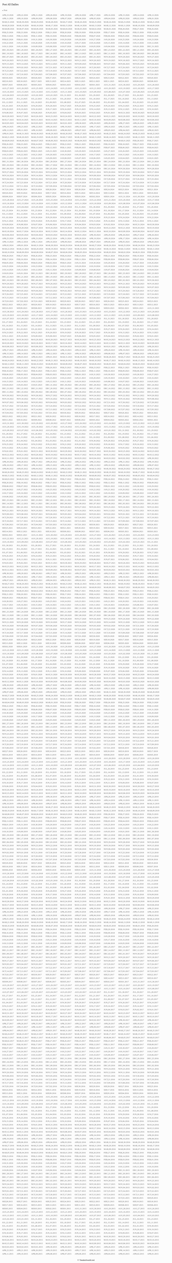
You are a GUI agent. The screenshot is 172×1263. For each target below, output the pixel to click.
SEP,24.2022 (152, 413)
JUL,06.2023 (138, 326)
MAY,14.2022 (124, 455)
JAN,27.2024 (138, 263)
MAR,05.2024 (81, 252)
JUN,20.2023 (51, 332)
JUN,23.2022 (36, 444)
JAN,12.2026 (152, 43)
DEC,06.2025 (22, 57)
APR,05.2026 (94, 18)
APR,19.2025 (66, 127)
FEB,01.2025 (36, 151)
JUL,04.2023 (7, 329)
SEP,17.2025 (36, 81)
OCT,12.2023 (51, 298)
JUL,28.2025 (109, 95)
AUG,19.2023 (8, 315)
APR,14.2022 (66, 465)
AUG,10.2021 (8, 542)
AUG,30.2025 (124, 85)
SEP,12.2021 (22, 531)
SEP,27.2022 (109, 413)
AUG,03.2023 (66, 318)
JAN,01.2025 (152, 158)
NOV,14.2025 (22, 64)
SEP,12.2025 (94, 81)
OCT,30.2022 (123, 402)
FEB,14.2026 (152, 32)
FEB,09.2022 (152, 483)
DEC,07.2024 (22, 168)
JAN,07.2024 (109, 270)
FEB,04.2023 (36, 374)
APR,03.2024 (152, 242)
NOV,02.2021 (109, 514)
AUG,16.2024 (8, 203)
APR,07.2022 (152, 465)
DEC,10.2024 (152, 165)
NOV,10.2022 (124, 399)
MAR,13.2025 (124, 137)
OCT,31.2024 (65, 179)
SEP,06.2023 (65, 308)
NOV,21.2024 (95, 172)
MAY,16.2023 (66, 343)
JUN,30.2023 (65, 329)
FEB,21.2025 (80, 144)
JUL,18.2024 (109, 210)
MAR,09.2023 (52, 364)
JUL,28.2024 (123, 207)
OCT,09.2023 (80, 298)
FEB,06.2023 (7, 374)
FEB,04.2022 (65, 486)
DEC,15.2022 (123, 388)
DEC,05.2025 (36, 57)
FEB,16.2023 (36, 371)
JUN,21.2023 (36, 332)
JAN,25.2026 (123, 39)
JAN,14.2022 (51, 493)
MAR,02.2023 (153, 364)
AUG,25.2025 (37, 88)
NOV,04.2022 (51, 402)
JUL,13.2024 (7, 214)
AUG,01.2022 (109, 430)
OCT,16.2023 (152, 294)
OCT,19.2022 (123, 406)
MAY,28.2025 (8, 116)
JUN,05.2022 (123, 448)
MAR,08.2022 (95, 475)
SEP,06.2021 (109, 531)
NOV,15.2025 (8, 64)
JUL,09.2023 (94, 326)
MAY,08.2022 (37, 458)
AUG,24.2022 (109, 423)
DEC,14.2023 (123, 277)
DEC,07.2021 (94, 503)
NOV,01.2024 (51, 179)
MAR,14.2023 (153, 360)
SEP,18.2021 (109, 528)
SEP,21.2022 (36, 416)
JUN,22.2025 (138, 106)
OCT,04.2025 (109, 74)
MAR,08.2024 (37, 252)
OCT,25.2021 (65, 517)
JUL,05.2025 (109, 102)
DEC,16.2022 (109, 388)
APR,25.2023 (36, 350)
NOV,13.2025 (37, 64)
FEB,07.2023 (152, 371)
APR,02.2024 (7, 245)
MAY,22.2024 (109, 228)
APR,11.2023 (65, 353)
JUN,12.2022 (22, 448)
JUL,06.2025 (94, 102)
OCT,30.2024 (80, 179)
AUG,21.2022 (153, 423)
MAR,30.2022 (110, 469)
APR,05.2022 (22, 469)
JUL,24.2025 (7, 99)
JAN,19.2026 (51, 43)
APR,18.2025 (80, 127)
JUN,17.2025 (51, 109)
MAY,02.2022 (124, 458)
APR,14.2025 (138, 127)
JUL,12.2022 (65, 437)
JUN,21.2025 (152, 106)
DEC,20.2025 (152, 50)
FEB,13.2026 (7, 36)
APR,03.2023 (22, 357)
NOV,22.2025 (66, 60)
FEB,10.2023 (109, 371)
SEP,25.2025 (80, 78)
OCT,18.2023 (123, 294)
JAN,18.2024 (109, 266)
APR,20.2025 (51, 127)
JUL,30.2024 (94, 207)
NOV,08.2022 (153, 399)
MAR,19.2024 (52, 249)
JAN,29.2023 (123, 374)
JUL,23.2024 (36, 210)
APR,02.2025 (152, 130)
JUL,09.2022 (109, 437)
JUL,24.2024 (22, 210)
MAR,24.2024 (139, 245)
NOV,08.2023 (138, 287)
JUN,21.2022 (65, 444)
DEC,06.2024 (36, 168)
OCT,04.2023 (152, 298)
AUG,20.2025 (109, 88)
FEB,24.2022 (109, 479)
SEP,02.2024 (94, 196)
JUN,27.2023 (109, 329)
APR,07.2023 (123, 353)
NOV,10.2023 (109, 287)
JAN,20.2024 (80, 266)
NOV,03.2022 (66, 402)
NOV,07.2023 (153, 287)
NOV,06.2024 (138, 175)
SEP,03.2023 (109, 308)
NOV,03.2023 (51, 291)
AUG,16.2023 (51, 315)
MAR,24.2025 (124, 133)
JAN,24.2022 (65, 489)
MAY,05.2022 (80, 458)
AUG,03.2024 (37, 207)
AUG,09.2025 (95, 92)
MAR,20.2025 (23, 137)
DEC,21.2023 (22, 277)
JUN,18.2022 (109, 444)
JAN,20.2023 (94, 378)
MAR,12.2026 (110, 25)
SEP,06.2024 (36, 196)
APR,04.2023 (7, 357)
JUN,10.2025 (152, 109)
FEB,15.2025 (7, 147)
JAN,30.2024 (94, 263)
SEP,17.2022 (94, 416)
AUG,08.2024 (124, 203)
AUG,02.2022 (95, 430)
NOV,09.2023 (124, 287)
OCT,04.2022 (7, 413)
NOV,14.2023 (66, 287)
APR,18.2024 (109, 238)
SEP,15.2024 (80, 193)
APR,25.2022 (66, 462)
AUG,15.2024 (22, 203)
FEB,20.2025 (94, 144)
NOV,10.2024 (80, 175)
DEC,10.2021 (51, 503)
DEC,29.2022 (80, 385)
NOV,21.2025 (80, 60)
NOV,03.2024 (22, 179)
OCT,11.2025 (7, 74)
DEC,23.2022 (7, 388)
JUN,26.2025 (80, 106)
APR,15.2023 (7, 353)
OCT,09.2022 (94, 409)
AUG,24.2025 (51, 88)
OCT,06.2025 (80, 74)
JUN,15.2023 (123, 332)
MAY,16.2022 (95, 455)
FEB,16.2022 (65, 483)
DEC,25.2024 (94, 161)
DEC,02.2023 (123, 280)
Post (5, 10)
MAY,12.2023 (109, 343)
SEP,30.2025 (7, 78)
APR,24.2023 (51, 350)
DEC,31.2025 (152, 46)
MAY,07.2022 (51, 458)
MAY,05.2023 (51, 346)
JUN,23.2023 (7, 332)
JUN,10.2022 (51, 448)
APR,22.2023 (80, 350)
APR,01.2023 (51, 357)
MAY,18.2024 (8, 231)
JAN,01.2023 (36, 385)
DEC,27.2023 (94, 273)
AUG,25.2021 (124, 535)
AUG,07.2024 (138, 203)
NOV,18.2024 (138, 172)
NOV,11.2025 (66, 64)
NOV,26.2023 (51, 284)
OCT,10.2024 (36, 186)
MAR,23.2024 (153, 245)
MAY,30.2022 (51, 451)
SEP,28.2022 (94, 413)
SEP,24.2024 (109, 189)
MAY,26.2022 (109, 451)
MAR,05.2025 (66, 141)
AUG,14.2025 (37, 92)
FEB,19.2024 (138, 256)
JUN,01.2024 (123, 224)
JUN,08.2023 (51, 336)
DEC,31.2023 (36, 273)
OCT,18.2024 (94, 182)
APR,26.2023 (22, 350)
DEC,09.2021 (66, 503)
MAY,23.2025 (80, 116)
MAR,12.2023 (8, 364)
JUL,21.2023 (94, 322)
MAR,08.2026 (8, 29)
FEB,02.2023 (65, 374)
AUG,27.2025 (8, 88)
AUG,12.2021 (138, 538)
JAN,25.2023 (22, 378)
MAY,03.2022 (109, 458)
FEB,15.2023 (51, 371)
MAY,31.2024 (138, 224)
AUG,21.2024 (109, 200)
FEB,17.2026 (109, 32)
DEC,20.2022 (51, 388)
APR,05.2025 (109, 130)
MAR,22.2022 (66, 472)
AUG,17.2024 (153, 200)
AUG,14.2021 (109, 538)
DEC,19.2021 (94, 500)
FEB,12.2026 (22, 36)
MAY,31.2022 (37, 451)
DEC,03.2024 (80, 168)
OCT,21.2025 (36, 71)
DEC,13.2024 (109, 165)
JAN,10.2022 (109, 493)
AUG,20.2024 (124, 200)
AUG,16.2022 (66, 427)
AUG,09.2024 (109, 203)
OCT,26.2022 (22, 406)
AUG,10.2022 (153, 427)
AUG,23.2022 (124, 423)
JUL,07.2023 (123, 326)
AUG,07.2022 (22, 430)
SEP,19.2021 (94, 528)
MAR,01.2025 (124, 141)
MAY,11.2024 (95, 231)
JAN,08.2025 (65, 158)
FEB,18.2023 (7, 371)
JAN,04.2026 (109, 46)
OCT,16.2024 (123, 182)
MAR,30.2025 (37, 133)
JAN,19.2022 (138, 489)
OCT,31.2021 (138, 514)
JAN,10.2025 (36, 158)
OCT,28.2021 (22, 517)
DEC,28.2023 (80, 273)
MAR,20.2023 (66, 360)
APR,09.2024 (66, 242)
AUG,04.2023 (51, 318)
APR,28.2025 (109, 123)
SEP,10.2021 (51, 531)
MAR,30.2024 (52, 245)
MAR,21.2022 (81, 472)
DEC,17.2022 (94, 388)
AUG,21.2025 (95, 88)
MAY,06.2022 (66, 458)
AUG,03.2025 (22, 95)
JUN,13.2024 (123, 221)
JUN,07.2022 (94, 448)
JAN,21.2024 (65, 266)
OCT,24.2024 (7, 182)
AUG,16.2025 (8, 92)
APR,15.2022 (51, 465)
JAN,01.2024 (22, 273)
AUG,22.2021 (8, 538)
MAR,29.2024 (66, 245)
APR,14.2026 (138, 15)
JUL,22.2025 (36, 99)
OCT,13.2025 (138, 71)
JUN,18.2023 (80, 332)
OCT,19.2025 (51, 71)
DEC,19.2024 (22, 165)
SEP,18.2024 (36, 193)
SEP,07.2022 (65, 420)
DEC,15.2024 (80, 165)
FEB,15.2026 (138, 32)
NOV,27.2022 (51, 395)
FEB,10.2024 (94, 259)
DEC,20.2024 (7, 165)
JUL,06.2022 (152, 437)
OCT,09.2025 (36, 74)
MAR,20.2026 (8, 25)
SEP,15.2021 (152, 528)
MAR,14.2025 (110, 137)
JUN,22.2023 (22, 332)
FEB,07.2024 (138, 259)
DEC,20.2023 (36, 277)
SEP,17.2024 (51, 193)
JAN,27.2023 (152, 374)
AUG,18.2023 (22, 315)
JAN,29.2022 (152, 486)
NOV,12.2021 (124, 510)
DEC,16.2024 (66, 165)
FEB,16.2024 (22, 259)
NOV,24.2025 (37, 60)
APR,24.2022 (80, 462)
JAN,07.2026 (65, 46)
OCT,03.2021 (51, 524)
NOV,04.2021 (80, 514)
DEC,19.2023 (51, 277)
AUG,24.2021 (138, 535)
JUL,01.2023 (51, 329)
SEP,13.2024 (109, 193)
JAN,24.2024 (22, 266)
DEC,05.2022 (94, 392)
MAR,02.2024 (124, 252)
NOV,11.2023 (94, 287)
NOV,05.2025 (138, 64)
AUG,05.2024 (8, 207)
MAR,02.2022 (23, 479)
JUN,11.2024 (152, 221)
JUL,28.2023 (152, 318)
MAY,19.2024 (153, 228)
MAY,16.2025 (22, 120)
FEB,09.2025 (80, 147)
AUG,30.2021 (51, 535)
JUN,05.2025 (51, 113)
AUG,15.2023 (66, 315)
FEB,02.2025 (22, 151)
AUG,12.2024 (66, 203)
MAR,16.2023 (124, 360)
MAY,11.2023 (124, 343)
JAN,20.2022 (123, 489)
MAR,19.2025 (37, 137)
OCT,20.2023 (94, 294)
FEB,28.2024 (7, 256)
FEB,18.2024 (152, 256)
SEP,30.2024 (22, 189)
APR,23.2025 (22, 127)
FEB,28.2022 (51, 479)
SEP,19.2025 (7, 81)
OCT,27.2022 (7, 406)
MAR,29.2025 (52, 133)
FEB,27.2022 (65, 479)
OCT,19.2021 (152, 517)
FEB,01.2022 (109, 486)
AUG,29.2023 (22, 312)
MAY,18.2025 (153, 116)
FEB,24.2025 (36, 144)
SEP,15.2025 (51, 81)
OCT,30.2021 (152, 514)
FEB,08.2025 (94, 147)
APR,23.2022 (94, 462)
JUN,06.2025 (36, 113)
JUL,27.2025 (123, 95)
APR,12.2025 (7, 130)
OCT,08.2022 (109, 409)
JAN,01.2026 (138, 46)
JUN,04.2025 (65, 113)
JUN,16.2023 (109, 332)
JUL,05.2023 (152, 326)
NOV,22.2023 (109, 284)
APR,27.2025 (123, 123)
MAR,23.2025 (139, 133)
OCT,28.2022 (152, 402)
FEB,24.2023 (80, 367)
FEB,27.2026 (138, 29)
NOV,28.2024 (153, 168)
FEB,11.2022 (123, 483)
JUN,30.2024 (36, 217)
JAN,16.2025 (109, 154)
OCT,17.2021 (22, 521)
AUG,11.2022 (138, 427)
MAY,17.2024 (22, 231)
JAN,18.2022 (152, 489)
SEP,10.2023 (7, 308)
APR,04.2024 (138, 242)
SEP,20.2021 (80, 528)
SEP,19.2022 (65, 416)
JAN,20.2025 (51, 154)
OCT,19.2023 (109, 294)
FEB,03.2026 (152, 36)
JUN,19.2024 (36, 221)
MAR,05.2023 (110, 364)
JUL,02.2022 (65, 441)
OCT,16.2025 (94, 71)
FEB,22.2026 (36, 32)
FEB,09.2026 (65, 36)
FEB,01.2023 (80, 374)
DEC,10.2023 (7, 280)
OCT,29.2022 (138, 402)
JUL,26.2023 (22, 322)
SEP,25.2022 (138, 413)
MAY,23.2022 (153, 451)
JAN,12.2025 (7, 158)
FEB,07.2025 (109, 147)
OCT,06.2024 (94, 186)
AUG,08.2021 (37, 542)
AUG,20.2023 (153, 312)
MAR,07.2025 (37, 141)
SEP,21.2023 (22, 304)
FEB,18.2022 (36, 483)
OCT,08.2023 (94, 298)
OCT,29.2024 (94, 179)
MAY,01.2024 (80, 235)
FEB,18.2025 (123, 144)
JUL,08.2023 (109, 326)
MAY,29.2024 (8, 228)
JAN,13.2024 (22, 270)
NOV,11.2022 (109, 399)
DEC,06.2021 (109, 503)
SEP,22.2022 (22, 416)
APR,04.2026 (109, 18)
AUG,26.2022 (80, 423)
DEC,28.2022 (94, 385)
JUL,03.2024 (152, 214)
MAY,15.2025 (37, 120)
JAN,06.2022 (7, 497)
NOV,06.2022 (22, 402)
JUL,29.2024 (109, 207)
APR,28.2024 (123, 235)
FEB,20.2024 (123, 256)
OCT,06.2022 (138, 409)
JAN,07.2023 (123, 381)
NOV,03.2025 (8, 67)
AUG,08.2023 (153, 315)
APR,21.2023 (94, 350)
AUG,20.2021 (37, 538)
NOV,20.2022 (153, 395)
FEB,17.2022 (51, 483)
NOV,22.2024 (80, 172)
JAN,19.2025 (65, 154)
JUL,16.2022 (7, 437)
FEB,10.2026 (51, 36)
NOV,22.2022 (124, 395)
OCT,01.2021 (80, 524)
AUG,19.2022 (22, 427)
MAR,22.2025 (153, 133)
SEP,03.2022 (123, 420)
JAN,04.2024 (152, 270)
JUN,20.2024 (22, 221)
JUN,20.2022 (80, 444)
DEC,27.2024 (66, 161)
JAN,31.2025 (51, 151)
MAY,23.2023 (124, 339)
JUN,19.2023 (65, 332)
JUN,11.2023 (7, 336)
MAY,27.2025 (22, 116)
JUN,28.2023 (94, 329)
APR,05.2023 (152, 353)
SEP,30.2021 (94, 524)
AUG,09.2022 (8, 430)
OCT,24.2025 (152, 67)
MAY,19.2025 (138, 116)
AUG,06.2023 (22, 318)
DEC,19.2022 (66, 388)
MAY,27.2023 (66, 339)
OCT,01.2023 (36, 301)
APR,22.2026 (22, 15)
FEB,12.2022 (109, 483)
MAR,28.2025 (66, 133)
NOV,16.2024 (8, 175)
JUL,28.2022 (7, 434)
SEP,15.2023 (109, 304)
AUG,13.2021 (124, 538)
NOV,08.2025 (95, 64)
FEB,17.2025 (138, 144)
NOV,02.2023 (66, 291)
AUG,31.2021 (37, 535)
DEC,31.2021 (80, 497)
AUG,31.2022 (8, 423)
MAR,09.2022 (81, 475)
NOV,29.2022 (22, 395)
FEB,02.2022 (94, 486)
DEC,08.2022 (51, 392)
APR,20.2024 (80, 238)
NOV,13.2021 (109, 510)
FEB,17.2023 (22, 371)
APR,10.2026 (22, 18)
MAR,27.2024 (95, 245)
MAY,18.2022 (66, 455)
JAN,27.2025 (109, 151)
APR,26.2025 (138, 123)
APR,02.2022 (66, 469)
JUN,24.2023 (152, 329)
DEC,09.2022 (36, 392)
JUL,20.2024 (80, 210)
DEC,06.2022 (80, 392)
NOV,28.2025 (138, 57)
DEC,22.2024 (138, 161)
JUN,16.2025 (65, 109)
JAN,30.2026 (51, 39)
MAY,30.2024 (153, 224)
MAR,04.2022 (153, 475)
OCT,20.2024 (65, 182)
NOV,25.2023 (66, 284)
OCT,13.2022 (51, 409)
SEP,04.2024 (65, 196)
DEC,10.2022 (22, 392)
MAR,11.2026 (124, 25)
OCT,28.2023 (138, 291)
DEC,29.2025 (22, 50)
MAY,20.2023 (8, 343)
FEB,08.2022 (7, 486)
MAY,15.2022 (109, 455)
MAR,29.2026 (37, 22)
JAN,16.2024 (138, 266)
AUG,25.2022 (95, 423)
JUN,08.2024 (22, 224)
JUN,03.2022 (152, 448)
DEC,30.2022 (66, 385)
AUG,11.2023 (109, 315)
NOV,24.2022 (95, 395)
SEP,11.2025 (109, 81)
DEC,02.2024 (94, 168)
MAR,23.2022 (52, 472)
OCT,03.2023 (7, 301)
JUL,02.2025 (152, 102)
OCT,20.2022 (109, 406)
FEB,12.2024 (65, 259)
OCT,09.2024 (51, 186)
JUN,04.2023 (109, 336)
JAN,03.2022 (51, 497)
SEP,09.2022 (36, 420)
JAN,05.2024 (138, 270)
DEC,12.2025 (94, 53)
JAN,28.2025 (94, 151)
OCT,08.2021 (138, 521)
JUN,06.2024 (51, 224)
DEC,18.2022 (80, 388)
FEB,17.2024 (7, 259)
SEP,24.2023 (138, 301)
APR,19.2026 (66, 15)
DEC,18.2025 (22, 53)
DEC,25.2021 (7, 500)
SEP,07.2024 (22, 196)
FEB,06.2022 (36, 486)
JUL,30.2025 (80, 95)
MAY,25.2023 (95, 339)
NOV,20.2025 (95, 60)
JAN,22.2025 (22, 154)
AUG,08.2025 (109, 92)
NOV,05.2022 (37, 402)
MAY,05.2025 (8, 123)
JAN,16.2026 (94, 43)
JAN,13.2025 (152, 154)
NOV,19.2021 (37, 510)
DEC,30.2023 (51, 273)
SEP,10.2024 (152, 193)
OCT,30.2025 (65, 67)
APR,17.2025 (94, 127)
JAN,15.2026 (109, 43)
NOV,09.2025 (80, 64)
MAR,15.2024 (95, 249)
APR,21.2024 (66, 238)
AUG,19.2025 (124, 88)
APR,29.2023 (138, 346)
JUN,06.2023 (80, 336)
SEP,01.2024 (109, 196)
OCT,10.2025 (22, 74)
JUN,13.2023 (152, 332)
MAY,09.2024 (124, 231)
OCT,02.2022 (36, 413)
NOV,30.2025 (109, 57)
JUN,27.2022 (138, 441)
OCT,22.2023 (65, 294)
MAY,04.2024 (37, 235)
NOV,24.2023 (80, 284)
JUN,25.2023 (138, 329)
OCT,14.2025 (123, 71)
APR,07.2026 (66, 18)
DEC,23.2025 (109, 50)
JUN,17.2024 (65, 221)
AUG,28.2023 (37, 312)
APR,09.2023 (94, 353)
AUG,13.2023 (80, 315)
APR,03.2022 (51, 469)
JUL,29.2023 (138, 318)
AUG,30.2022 (22, 423)
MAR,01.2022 (37, 479)
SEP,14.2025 (65, 81)
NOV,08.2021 (22, 514)
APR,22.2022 (109, 462)
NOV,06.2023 (8, 291)
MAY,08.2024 (138, 231)
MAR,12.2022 (37, 475)
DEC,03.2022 (123, 392)
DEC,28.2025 (36, 50)
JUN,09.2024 (7, 224)
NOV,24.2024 (51, 172)
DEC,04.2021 (138, 503)
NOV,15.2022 (66, 399)
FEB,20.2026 (65, 32)
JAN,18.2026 (65, 43)
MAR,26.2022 (8, 472)
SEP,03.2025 (65, 85)
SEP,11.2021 (36, 531)
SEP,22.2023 (7, 304)
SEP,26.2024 (80, 189)
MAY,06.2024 (8, 235)
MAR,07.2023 (81, 364)
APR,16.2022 (36, 465)
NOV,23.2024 (66, 172)
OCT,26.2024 (138, 179)
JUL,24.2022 (51, 434)
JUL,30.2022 (138, 430)
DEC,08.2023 (36, 280)
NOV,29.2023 (8, 284)
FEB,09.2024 (109, 259)
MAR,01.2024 (139, 252)
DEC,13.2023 (138, 277)
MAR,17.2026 (52, 25)
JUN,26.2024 (94, 217)
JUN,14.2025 (94, 109)
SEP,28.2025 (36, 78)
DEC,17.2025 (36, 53)
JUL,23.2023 (65, 322)
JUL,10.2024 (51, 214)
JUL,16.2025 (123, 99)
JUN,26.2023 (123, 329)
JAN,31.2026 (36, 39)
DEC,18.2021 (109, 500)
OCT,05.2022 (152, 409)
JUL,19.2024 (94, 210)
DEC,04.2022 (109, 392)
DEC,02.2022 (138, 392)
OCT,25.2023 (22, 294)
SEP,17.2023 (80, 304)
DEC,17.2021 (123, 500)
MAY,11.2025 (80, 120)
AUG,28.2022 (51, 423)
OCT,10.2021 (109, 521)
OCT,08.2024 (65, 186)
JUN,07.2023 (65, 336)
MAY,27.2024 (37, 228)
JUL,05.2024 (123, 214)
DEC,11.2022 (7, 392)
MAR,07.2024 (52, 252)
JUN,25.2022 (7, 444)
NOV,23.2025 (51, 60)
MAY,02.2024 (66, 235)
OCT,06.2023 (123, 298)
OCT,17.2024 (109, 182)
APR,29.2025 (94, 123)
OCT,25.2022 (36, 406)
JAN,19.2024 (94, 266)
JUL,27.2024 (138, 207)
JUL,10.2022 (94, 437)
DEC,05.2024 (51, 168)
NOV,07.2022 (8, 402)
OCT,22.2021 (109, 517)
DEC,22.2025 (123, 50)
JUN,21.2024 (7, 221)
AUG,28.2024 (8, 200)
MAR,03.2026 (81, 29)
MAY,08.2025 (124, 120)
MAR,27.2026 (66, 22)
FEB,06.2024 (152, 259)
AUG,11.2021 (153, 538)
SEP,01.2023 (138, 308)
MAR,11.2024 (153, 249)
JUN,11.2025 (138, 109)
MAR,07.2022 (110, 475)
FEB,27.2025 (152, 141)
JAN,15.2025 (123, 154)
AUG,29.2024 (153, 196)
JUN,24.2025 (109, 106)
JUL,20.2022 (109, 434)
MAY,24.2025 (66, 116)
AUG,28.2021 (80, 535)
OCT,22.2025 (22, 71)
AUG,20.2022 (8, 427)
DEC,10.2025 (123, 53)
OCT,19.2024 (80, 182)
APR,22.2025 (36, 127)
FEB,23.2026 (22, 32)
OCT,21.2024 (51, 182)
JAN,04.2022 (36, 497)
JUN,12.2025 (123, 109)
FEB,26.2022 (80, 479)
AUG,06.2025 (138, 92)
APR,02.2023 (36, 357)
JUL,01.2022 (80, 441)
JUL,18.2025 (94, 99)
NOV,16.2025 (153, 60)
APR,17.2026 (94, 15)
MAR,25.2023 (153, 357)
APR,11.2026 (7, 18)
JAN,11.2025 (22, 158)
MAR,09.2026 (153, 25)
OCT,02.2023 (22, 301)
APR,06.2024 (109, 242)
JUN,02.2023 (138, 336)
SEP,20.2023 (36, 304)
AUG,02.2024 (51, 207)
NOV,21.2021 (8, 510)
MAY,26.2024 (51, 228)
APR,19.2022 (152, 462)
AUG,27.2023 (51, 312)
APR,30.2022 (152, 458)
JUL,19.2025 (80, 99)
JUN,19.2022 (94, 444)
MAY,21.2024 (124, 228)
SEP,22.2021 (51, 528)
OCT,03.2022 (22, 413)
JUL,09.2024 (65, 214)
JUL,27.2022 (22, 434)
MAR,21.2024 (23, 249)
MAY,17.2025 (8, 120)
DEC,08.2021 (80, 503)
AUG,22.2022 (138, 423)
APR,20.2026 (51, 15)
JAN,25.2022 (51, 489)
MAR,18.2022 (124, 472)
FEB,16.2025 (152, 144)
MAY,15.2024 (51, 231)
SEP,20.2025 (152, 78)
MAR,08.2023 (66, 364)
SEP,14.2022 (138, 416)
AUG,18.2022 (37, 427)
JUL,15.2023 (22, 326)
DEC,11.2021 (36, 503)
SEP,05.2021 (123, 531)
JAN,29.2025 (80, 151)
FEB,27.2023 (36, 367)
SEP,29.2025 (22, 78)
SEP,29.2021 (109, 524)
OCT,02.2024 (152, 186)
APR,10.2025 (36, 130)
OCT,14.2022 (36, 409)
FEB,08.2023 (138, 371)
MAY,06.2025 (153, 120)
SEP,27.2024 (65, 189)
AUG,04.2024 (22, 207)
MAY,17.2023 (51, 343)
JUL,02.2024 (7, 217)
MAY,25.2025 (51, 116)
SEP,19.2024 (22, 193)
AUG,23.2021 (153, 535)
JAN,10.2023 (80, 381)
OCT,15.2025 (109, 71)
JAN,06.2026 (80, 46)
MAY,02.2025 (51, 123)
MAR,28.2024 (81, 245)
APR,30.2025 (80, 123)
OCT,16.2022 (7, 409)
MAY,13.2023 (95, 343)
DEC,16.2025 (51, 53)
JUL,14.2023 (36, 326)
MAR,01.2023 (8, 367)
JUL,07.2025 (80, 102)
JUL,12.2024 (22, 214)
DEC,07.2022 (66, 392)
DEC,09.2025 (138, 53)
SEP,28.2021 (123, 524)
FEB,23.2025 (51, 144)
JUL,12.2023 (65, 326)
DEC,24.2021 (22, 500)
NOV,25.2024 (37, 172)
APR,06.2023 (138, 353)
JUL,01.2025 (7, 106)
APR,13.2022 (80, 465)
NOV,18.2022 (22, 399)
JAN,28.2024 (123, 263)
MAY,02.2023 (95, 346)
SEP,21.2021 (65, 528)
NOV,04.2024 (8, 179)
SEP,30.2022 (65, 413)
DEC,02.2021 (7, 507)
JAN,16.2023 (152, 378)
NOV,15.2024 (22, 175)
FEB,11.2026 (36, 36)
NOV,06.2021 (51, 514)
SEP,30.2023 (51, 301)
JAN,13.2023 (36, 381)
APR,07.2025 (80, 130)
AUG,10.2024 (95, 203)
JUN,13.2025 (109, 109)
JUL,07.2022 (138, 437)
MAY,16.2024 (37, 231)
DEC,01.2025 (94, 57)
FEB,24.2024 (65, 256)
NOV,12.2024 (66, 175)
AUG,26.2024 (37, 200)
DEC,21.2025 (138, 50)
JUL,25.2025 (152, 95)
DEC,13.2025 (80, 53)
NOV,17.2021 (66, 510)
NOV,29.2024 (138, 168)
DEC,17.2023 (80, 277)
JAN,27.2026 (94, 39)
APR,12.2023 (51, 353)
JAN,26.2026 (109, 39)
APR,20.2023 (109, 350)
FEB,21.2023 (123, 367)
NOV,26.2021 (95, 507)
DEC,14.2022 (138, 388)
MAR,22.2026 (139, 22)
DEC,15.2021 (152, 500)
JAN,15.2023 (7, 381)
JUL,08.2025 (65, 102)
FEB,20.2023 (138, 367)
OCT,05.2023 (138, 298)
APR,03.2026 (123, 18)
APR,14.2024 (152, 238)
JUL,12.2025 (7, 102)
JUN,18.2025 (36, 109)
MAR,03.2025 (95, 141)
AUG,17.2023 (37, 315)
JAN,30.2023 (109, 374)
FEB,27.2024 (22, 256)
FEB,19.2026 (80, 32)
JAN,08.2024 (94, 270)
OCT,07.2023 (109, 298)
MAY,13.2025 (66, 120)
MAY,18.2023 (37, 343)
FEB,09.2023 (123, 371)
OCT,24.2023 (36, 294)
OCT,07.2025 (65, 74)
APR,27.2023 (7, 350)
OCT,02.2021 (65, 524)
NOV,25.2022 (80, 395)
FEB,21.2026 (51, 32)
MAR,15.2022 (8, 475)
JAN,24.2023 (36, 378)
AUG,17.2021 (80, 538)
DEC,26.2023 (109, 273)
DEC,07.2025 (7, 57)
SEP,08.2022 (51, 420)
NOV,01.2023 (80, 291)
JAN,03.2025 (138, 158)
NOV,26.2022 (66, 395)
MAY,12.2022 (153, 455)
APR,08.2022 (138, 465)
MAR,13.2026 (95, 25)
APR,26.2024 (152, 235)
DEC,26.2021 (152, 497)
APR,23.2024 (36, 238)
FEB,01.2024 (65, 263)
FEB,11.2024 (80, 259)
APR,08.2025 (66, 130)
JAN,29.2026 (65, 39)
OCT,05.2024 (109, 186)
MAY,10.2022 (22, 458)
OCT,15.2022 (22, 409)
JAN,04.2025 (123, 158)
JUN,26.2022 (152, 441)
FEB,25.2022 (94, 479)
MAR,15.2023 (139, 360)
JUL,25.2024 (7, 210)
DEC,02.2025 (80, 57)
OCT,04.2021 (36, 524)
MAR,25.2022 (23, 472)
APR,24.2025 (7, 127)
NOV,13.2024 (51, 175)
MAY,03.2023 (80, 346)
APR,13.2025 (152, 127)
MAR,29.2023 (95, 357)
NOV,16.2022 (51, 399)
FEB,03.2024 (36, 263)
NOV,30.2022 (8, 395)
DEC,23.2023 (152, 273)
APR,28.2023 (152, 346)
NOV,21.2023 (124, 284)
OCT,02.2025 (138, 74)
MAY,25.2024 (66, 228)
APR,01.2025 (7, 133)
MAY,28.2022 (80, 451)
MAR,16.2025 (81, 137)
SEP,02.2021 (7, 535)
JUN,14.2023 (138, 332)
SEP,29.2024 (36, 189)
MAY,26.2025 (37, 116)
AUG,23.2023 (109, 312)
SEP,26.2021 (152, 524)
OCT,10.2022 (80, 409)
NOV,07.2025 (109, 64)
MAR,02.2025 (110, 141)
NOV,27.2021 (80, 507)
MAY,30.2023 (22, 339)
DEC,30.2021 (94, 497)
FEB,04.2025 (152, 147)
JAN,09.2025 (51, 158)
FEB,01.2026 (22, 39)
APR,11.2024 (36, 242)
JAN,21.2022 (109, 489)
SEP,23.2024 (123, 189)
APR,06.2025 (94, 130)
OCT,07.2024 (80, 186)
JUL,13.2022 (51, 437)
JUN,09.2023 (36, 336)
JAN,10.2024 (65, 270)
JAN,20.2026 (36, 43)
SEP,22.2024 (138, 189)
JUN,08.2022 (80, 448)
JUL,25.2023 (36, 322)
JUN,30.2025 (22, 106)
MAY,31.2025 (124, 113)
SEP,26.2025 (65, 78)
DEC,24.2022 (152, 385)
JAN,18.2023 (123, 378)
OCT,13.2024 (152, 182)
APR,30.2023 (123, 346)
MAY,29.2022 (66, 451)
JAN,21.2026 (22, 43)
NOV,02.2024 (37, 179)
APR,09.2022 (123, 465)
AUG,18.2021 (66, 538)
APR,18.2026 (80, 15)
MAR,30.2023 (81, 357)
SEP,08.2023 (36, 308)
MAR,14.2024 (110, 249)
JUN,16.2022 (138, 444)
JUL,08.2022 (123, 437)
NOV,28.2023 (22, 284)
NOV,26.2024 (22, 172)
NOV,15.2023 (51, 287)
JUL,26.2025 (138, 95)
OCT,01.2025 (152, 74)
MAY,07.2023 (22, 346)
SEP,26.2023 (109, 301)
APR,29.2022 (7, 462)
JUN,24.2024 (123, 217)
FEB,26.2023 (51, 367)
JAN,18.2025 (80, 154)
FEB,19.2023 (152, 367)
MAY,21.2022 (22, 455)
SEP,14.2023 (123, 304)
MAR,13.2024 (124, 249)
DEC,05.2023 (80, 280)
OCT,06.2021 (7, 524)
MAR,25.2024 (124, 245)
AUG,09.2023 (138, 315)
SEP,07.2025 (7, 85)
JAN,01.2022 (65, 497)
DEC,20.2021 (80, 500)
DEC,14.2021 (7, 503)
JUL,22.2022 (80, 434)
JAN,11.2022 (94, 493)
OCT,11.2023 (65, 298)
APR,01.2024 (22, 245)
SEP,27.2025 (51, 78)
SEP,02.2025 (80, 85)
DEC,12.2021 (22, 503)
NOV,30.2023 (153, 280)
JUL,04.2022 (22, 441)
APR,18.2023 (138, 350)
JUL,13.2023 (51, 326)
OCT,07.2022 (123, 409)
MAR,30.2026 (23, 22)
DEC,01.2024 (109, 168)
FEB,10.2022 (138, 483)
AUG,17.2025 (153, 88)
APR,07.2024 (94, 242)
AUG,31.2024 (124, 196)
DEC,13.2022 (152, 388)
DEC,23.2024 (123, 161)
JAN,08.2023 (109, 381)
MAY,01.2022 (138, 458)
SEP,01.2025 (94, 85)
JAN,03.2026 (123, 46)
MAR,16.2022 (153, 472)
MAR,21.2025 (8, 137)
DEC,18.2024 (36, 165)
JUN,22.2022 (51, 444)
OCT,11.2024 (22, 186)
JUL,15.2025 (138, 99)
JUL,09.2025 (51, 102)
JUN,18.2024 (51, 221)
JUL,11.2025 (22, 102)
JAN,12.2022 (80, 493)
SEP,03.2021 (152, 531)
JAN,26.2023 (7, 378)
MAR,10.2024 (8, 252)
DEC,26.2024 (80, 161)
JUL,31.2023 (109, 318)
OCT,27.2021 (36, 517)
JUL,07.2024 (94, 214)
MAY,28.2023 (51, 339)
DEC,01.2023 (138, 280)
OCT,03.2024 (138, 186)
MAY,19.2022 (51, 455)
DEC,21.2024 (152, 161)
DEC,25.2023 (123, 273)
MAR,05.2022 (139, 475)
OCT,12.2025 (152, 71)
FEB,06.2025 (123, 147)
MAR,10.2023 (37, 364)
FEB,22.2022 (138, 479)
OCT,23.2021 (94, 517)
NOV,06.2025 (124, 64)
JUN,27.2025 (65, 106)
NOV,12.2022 (95, 399)
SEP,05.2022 (94, 420)
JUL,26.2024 (152, 207)
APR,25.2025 (152, 123)
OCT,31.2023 (94, 291)
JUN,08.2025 (7, 113)
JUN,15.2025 (80, 109)
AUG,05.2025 (153, 92)
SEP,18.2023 (65, 304)
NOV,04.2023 (37, 291)
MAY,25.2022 (124, 451)
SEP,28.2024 (51, 189)
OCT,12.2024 (7, 186)
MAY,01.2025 (66, 123)
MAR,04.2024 (95, 252)
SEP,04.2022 (109, 420)
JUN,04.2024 (80, 224)
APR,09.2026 (36, 18)
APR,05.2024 (123, 242)
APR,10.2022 (109, 465)
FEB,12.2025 (51, 147)
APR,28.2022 (22, 462)
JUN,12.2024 (138, 221)
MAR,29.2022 (124, 469)
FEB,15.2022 (80, 483)
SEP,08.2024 (7, 196)
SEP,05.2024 (51, 196)
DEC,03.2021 (152, 503)
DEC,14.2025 (66, 53)
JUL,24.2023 (51, 322)
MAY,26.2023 (80, 339)
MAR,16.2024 (81, 249)
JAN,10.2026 (22, 46)
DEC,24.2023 (138, 273)
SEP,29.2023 (65, 301)
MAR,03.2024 (110, 252)
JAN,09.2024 (80, 270)
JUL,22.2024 (51, 210)
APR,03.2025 (138, 130)
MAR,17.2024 (66, 249)
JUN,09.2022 (65, 448)
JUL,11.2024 (36, 214)
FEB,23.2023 (94, 367)
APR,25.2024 (7, 238)
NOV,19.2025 (109, 60)
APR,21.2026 (36, 15)
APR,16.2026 (109, 15)
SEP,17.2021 (123, 528)
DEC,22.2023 (7, 277)
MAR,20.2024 (37, 249)
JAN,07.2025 (80, 158)
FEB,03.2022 (80, 486)
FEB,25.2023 (65, 367)
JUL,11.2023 (80, 326)
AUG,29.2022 (37, 423)
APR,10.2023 (80, 353)
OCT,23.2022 (65, 406)
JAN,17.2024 (123, 266)
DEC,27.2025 (51, 50)
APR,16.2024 (138, 238)
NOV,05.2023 (22, 291)
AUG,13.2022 (109, 427)
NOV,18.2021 (51, 510)
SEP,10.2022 (22, 420)
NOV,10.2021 (153, 510)
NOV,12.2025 (51, 64)
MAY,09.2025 (109, 120)
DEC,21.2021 (66, 500)
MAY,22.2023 (138, 339)
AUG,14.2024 (37, 203)
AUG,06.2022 (37, 430)
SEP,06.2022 (80, 420)
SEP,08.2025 (152, 81)
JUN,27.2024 (80, 217)
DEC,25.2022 (138, 385)
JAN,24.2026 (138, 39)
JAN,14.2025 (138, 154)
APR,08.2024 (80, 242)
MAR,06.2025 (52, 141)
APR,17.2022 (22, 465)
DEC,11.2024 (138, 165)
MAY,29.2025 (153, 113)
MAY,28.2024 (22, 228)
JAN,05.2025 (109, 158)
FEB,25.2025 (22, 144)
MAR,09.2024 (23, 252)
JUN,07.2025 (22, 113)
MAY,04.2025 (22, 123)
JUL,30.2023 (123, 318)
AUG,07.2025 (124, 92)
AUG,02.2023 (80, 318)
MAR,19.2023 (81, 360)
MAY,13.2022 (138, 455)
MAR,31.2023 (66, 357)
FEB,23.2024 (80, 256)
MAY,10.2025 (95, 120)
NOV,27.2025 (153, 57)
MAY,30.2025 (138, 113)
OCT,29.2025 (80, 67)
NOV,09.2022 (138, 399)
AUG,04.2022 (66, 430)
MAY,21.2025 (109, 116)
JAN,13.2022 (65, 493)
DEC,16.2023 (94, 277)
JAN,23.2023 (51, 378)
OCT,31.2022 (109, 402)
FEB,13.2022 (94, 483)
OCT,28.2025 (94, 67)
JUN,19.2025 (22, 109)
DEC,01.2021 (22, 507)
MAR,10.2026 (139, 25)
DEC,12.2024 (123, 165)
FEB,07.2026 (94, 36)
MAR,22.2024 (8, 249)
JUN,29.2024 (51, 217)
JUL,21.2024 (65, 210)
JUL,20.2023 (109, 322)
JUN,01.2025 (109, 113)
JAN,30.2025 (65, 151)
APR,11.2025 (22, 130)
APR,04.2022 (36, 469)
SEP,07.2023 (51, 308)
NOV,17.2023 (22, 287)
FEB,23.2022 (123, 479)
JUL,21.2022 (94, 434)
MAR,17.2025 (66, 137)
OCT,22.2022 (80, 406)
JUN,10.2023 (22, 336)
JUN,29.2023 (80, 329)
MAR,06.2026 (37, 29)
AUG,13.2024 (51, 203)
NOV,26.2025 (8, 60)
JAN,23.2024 (36, 266)
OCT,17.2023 (138, 294)
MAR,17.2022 (139, 472)
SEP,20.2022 (51, 416)
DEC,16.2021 (138, 500)
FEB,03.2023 (51, 374)
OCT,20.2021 (138, 517)
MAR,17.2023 (110, 360)
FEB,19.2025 (109, 144)
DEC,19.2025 (7, 53)
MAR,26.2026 (81, 22)
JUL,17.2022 (152, 434)
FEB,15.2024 (36, 259)
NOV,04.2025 (153, 64)
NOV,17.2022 (37, 399)
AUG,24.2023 (95, 312)
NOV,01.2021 (124, 514)
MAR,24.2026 (110, 22)
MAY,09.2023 (153, 343)
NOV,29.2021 (51, 507)
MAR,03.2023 (139, 364)
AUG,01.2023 (95, 318)
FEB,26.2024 (36, 256)
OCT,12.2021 (94, 521)
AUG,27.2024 (22, 200)
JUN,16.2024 (80, 221)
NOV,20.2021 (22, 510)
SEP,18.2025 (22, 81)
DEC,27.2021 (138, 497)
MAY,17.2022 (80, 455)
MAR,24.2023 (8, 360)
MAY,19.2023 (22, 343)
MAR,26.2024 (110, 245)
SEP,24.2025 (94, 78)
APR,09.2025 (51, 130)
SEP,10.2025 (123, 81)
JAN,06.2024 (123, 270)
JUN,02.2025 (94, 113)
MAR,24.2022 (37, 472)
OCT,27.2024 (123, 179)
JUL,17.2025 (109, 99)
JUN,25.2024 (109, 217)
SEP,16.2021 (138, 528)
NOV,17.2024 (153, 172)
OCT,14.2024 (138, 182)
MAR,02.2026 (95, 29)
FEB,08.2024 (123, 259)
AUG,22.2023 (124, 312)
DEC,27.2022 (109, 385)
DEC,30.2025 (7, 50)
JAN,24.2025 (152, 151)
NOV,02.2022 (80, 402)
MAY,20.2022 (37, 455)
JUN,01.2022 (22, 451)
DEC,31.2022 (51, 385)
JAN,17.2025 (94, 154)
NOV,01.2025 (37, 67)
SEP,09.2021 (65, 531)
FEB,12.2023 (80, 371)
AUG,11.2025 (66, 92)
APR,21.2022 (123, 462)
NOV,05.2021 (66, 514)
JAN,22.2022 (94, 489)
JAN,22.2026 (7, 43)
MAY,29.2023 (37, 339)
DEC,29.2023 (66, 273)
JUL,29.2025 (94, 95)
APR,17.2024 (123, 238)
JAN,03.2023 (22, 385)
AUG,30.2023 (8, 312)
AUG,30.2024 (138, 196)
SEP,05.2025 (36, 85)
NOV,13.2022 (80, 399)
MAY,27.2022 (95, 451)
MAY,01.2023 (109, 346)
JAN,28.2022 (7, 489)
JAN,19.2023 (109, 378)
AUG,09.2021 (22, 542)
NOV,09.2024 (95, 175)
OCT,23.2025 (7, 71)
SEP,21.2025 (138, 78)
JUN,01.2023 (152, 336)
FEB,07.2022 (22, 486)
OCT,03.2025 (123, 74)
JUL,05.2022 (7, 441)
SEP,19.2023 (51, 304)
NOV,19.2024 (124, 172)
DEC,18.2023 (66, 277)
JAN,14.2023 (22, 381)
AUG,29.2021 (66, 535)
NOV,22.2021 (153, 507)
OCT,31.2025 (51, 67)
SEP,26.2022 (123, 413)
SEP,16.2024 (65, 193)
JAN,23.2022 (80, 489)
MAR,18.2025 (52, 137)
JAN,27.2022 (22, 489)
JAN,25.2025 (138, 151)
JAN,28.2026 (80, 39)
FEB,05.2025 (138, 147)
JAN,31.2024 (80, 263)
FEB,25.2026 (7, 32)
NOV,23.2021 (138, 507)
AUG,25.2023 (80, 312)
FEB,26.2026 (152, 29)
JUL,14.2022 (36, 437)
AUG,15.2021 (95, 538)
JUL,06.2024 (109, 214)
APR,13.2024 (7, 242)
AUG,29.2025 (138, 85)
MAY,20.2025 (124, 116)
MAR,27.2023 (124, 357)
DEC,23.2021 (36, 500)
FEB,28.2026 (123, 29)
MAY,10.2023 (138, 343)
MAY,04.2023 (66, 346)
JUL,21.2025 (51, 99)
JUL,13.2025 (152, 99)
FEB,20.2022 (7, 483)
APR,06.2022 (7, 469)
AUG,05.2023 (37, 318)
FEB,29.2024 (152, 252)
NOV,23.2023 (95, 284)
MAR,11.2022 (51, 475)
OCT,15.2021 (51, 521)
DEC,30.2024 (22, 161)
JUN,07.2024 (36, 224)
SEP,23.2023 (152, 301)
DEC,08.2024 (7, 168)
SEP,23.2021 (36, 528)
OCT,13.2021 (80, 521)
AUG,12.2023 (95, 315)
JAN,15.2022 (36, 493)
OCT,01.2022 (51, 413)
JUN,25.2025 (94, 106)
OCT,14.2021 (65, 521)
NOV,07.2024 (124, 175)
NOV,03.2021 (95, 514)
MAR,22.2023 (37, 360)
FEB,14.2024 (51, 259)
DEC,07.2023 (51, 280)
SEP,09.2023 (22, 308)
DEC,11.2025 (109, 53)
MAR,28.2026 (52, 22)
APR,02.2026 (138, 18)
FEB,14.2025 (22, 147)
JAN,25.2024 (7, 266)
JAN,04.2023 (7, 385)
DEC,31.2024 (7, 161)
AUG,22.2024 (95, 200)
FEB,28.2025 (138, 141)
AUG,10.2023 (124, 315)
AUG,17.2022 (51, 427)
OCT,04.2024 (123, 186)
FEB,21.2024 (109, 256)
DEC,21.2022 (36, 388)
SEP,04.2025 (51, 85)
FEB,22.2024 (94, 256)
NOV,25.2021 (109, 507)
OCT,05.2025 (94, 74)
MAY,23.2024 (95, 228)
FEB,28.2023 (22, 367)
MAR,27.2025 (81, 133)
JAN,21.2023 (80, 378)
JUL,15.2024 (138, 210)
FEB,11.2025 (65, 147)
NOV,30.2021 (37, 507)
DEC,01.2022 (152, 392)
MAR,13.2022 (23, 475)
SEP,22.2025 (123, 78)
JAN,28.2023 (138, 374)
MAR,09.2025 (8, 141)
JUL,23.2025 (22, 99)
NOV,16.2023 (37, 287)
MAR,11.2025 (153, 137)
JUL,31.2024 (80, 207)
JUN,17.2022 (123, 444)
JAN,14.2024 (7, 270)
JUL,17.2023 (152, 322)
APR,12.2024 (22, 242)
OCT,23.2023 (51, 294)
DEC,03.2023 (109, 280)
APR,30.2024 (94, 235)
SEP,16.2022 (109, 416)
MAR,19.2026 (23, 25)
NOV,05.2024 (153, 175)
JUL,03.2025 (138, 102)
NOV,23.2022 (109, 395)
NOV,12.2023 (80, 287)
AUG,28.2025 (153, 85)
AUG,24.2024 (66, 200)
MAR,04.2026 (66, 29)
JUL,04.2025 (123, 102)
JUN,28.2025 (51, 106)
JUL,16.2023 (7, 326)
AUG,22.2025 (80, 88)
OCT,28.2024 (109, 179)
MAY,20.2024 (138, 228)
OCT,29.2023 (123, 291)
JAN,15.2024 (152, 266)
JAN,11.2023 (65, 381)
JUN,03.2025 (80, 113)
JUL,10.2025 (36, 102)
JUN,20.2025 (7, 109)
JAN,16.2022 (22, 493)
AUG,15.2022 (80, 427)
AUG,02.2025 (37, 95)
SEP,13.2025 (80, 81)
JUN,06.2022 (109, 448)
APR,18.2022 (7, 465)
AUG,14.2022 (95, 427)
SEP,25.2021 (7, 528)
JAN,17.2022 (7, 493)
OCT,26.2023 (7, 294)
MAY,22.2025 (95, 116)
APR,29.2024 (109, 235)
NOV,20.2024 (109, 172)
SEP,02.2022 (138, 420)
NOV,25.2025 (22, 60)
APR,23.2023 (66, 350)
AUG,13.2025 (51, 92)
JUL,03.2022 (51, 441)
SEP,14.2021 (7, 531)
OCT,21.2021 (123, 517)
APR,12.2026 (152, 15)
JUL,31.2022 (123, 430)
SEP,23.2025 (109, 78)
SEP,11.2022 (7, 420)
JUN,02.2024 (109, 224)
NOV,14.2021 (95, 510)
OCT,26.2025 (123, 67)
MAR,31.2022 (95, 469)
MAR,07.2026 (23, 29)
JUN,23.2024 (138, 217)
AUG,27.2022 (66, 423)
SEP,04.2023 (94, 308)
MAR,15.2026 (66, 25)
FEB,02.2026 (7, 39)
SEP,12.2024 (123, 193)
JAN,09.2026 (36, 46)
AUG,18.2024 (138, 200)
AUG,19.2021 (51, 538)
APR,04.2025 (123, 130)
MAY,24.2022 (138, 451)
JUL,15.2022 (22, 437)
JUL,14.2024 (152, 210)
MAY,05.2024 (22, 235)
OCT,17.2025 (80, 71)
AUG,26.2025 (22, 88)
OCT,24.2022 (51, 406)
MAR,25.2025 (110, 133)
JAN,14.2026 (123, 43)
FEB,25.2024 (51, 256)
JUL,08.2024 (80, 214)
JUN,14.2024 (109, 221)
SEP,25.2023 (123, 301)
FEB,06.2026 (109, 36)
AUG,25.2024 (51, 200)
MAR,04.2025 (81, 141)
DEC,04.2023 (94, 280)
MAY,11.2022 (8, 458)
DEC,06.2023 (66, 280)
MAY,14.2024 (66, 231)
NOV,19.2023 (153, 284)
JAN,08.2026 (51, 46)
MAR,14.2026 (81, 25)
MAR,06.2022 (124, 475)
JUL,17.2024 (123, 210)
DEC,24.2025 (94, 50)
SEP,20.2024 (7, 193)
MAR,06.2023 (95, 364)
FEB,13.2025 (36, 147)
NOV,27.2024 (8, 172)
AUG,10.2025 (80, 92)
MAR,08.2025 (23, 141)
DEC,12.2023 (152, 277)
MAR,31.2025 (23, 133)
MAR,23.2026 (124, 22)
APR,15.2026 (123, 15)
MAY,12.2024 (80, 231)
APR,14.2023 (22, 353)
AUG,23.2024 (80, 200)
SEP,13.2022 (152, 416)
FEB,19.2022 (22, 483)
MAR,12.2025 (139, 137)
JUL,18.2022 (138, 434)
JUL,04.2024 (138, 214)
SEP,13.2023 (138, 304)
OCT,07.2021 (152, 521)
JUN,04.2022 (138, 448)
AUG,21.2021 (22, 538)
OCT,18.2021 (7, 521)
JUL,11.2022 (80, 437)
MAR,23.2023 (23, 360)
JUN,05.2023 (94, 336)
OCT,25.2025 (138, 67)
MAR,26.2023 (139, 357)
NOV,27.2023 (37, 284)
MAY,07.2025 (138, 120)
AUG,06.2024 (153, 203)
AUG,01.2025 (51, 95)
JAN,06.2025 (94, 158)
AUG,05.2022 (51, 430)
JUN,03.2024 (94, 224)
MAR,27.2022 (153, 469)
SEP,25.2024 (94, 189)
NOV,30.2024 (124, 168)
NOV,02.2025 (22, 67)
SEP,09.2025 (138, 81)
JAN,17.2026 (80, 43)
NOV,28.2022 (37, 395)
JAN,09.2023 (94, 381)
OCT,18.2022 (138, 406)
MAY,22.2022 (8, 455)
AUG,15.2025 (22, 92)
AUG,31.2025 (109, 85)
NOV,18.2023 (8, 287)
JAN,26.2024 (152, 263)
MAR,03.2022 (8, 479)
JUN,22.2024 (152, 217)
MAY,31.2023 (8, 339)
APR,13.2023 (36, 353)
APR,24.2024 (22, 238)
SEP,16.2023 (94, 304)
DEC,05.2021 (123, 503)
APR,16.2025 (109, 127)
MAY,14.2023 (80, 343)
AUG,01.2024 (66, 207)
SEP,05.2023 (80, 308)
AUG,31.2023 (153, 308)
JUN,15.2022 (152, 444)
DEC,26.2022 (123, 385)
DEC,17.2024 (51, 165)
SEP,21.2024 (152, 189)
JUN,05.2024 (65, 224)
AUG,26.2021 (109, 535)
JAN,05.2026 (94, 46)
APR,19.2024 (94, 238)
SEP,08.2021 (80, 531)
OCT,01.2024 (7, 189)
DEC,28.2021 (123, 497)
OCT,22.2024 (36, 182)
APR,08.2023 (109, 353)
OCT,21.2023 (80, 294)
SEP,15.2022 (123, 416)
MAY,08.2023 (8, 346)
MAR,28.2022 (139, 469)
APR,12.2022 (94, 465)
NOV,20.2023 (138, 284)
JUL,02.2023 (36, 329)
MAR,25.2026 (95, 22)
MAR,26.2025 (95, 133)
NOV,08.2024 (109, 175)
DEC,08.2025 (152, 53)
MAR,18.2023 (95, 360)
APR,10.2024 (51, 242)
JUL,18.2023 (138, 322)
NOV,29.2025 (124, 57)
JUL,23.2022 (65, 434)
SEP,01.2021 (22, 535)
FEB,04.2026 (138, 36)
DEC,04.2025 (51, 57)
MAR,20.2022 (95, 472)
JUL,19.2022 (123, 434)
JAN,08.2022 (138, 493)
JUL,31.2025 (65, 95)
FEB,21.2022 (152, 479)
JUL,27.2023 (7, 322)
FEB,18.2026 (94, 32)
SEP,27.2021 (138, 524)
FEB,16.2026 (123, 32)
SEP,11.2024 (138, 193)
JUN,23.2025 (123, 106)
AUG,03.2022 (80, 430)
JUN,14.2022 (7, 448)
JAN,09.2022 (123, 493)
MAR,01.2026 (110, 29)
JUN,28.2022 (123, 441)
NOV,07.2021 (37, 514)
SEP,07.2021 (94, 531)
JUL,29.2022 (152, 430)
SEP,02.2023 (123, 308)
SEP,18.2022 (80, 416)
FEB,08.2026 (80, 36)
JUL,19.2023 (123, 322)
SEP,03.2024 (80, 196)
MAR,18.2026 (37, 25)
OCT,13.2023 (36, 298)
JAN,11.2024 (51, 270)
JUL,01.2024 (22, 217)
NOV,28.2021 (66, 507)
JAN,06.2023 (138, 381)
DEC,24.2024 (109, 161)
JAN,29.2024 (109, 263)
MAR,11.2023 (22, 364)
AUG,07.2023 (8, 318)
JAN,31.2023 (94, 374)
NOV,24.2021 (124, 507)
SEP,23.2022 (7, 416)
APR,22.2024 (51, 238)
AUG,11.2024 (80, 203)
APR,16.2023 (152, 350)
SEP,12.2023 (152, 304)
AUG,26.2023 (66, 312)
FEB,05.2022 (51, 486)
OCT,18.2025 (65, 71)
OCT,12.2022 (65, 409)
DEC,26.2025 (66, 50)
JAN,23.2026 (152, 39)
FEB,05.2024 (7, 263)
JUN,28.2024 (65, 217)
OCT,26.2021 (51, 517)
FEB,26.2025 (7, 144)
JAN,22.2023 (65, 378)
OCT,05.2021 (22, 524)
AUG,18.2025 (138, 88)
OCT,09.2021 (123, 521)
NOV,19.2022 (8, 399)
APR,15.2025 (123, 127)
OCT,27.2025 (109, 67)
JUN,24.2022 (22, 444)
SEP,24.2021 (22, 528)
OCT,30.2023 (109, 291)
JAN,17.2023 (138, 378)
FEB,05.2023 (22, 374)
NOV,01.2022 (95, 402)
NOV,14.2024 (37, 175)
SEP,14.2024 (94, 193)
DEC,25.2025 (80, 50)
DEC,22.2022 (22, 388)
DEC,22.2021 (51, 500)
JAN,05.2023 (152, 381)
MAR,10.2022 (66, 475)
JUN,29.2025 (36, 106)
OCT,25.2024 (152, 179)
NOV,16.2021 (80, 510)
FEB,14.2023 (65, 371)
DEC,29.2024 (36, 161)
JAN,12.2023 (51, 381)
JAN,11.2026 (7, 46)
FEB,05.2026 (123, 36)
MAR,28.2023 (110, 357)
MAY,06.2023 (37, 346)
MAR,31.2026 (8, 22)
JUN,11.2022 (36, 448)
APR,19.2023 (123, 350)
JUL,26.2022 (36, 434)
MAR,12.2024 (139, 249)
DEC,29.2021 (109, 497)
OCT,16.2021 (36, 521)
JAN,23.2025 (7, 154)
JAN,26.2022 (36, 489)
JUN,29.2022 (109, 441)
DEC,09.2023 (22, 280)
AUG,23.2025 (66, 88)
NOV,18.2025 (124, 60)
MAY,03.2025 (37, 123)
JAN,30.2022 (138, 486)
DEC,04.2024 (66, 168)
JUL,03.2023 (22, 329)
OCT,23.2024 (22, 182)
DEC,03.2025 (66, 57)
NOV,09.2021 (8, 514)
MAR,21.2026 (153, 22)
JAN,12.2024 (36, 270)
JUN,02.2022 (7, 451)
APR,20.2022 (138, 462)
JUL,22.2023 (80, 322)
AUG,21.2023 (138, 312)
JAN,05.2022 (22, 497)
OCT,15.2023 (7, 298)
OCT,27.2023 (152, 291)
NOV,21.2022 (138, 395)
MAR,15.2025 (95, 137)
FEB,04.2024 (22, 263)
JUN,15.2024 (94, 221)
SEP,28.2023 (80, 301)
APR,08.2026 (51, 18)
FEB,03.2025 (7, 151)
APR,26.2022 (51, 462)
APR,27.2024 (138, 235)
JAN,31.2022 (123, 486)
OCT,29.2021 (7, 517)
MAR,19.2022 (110, 472)
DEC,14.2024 (94, 165)
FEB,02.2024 (51, 263)
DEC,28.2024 (51, 161)
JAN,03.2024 (7, 273)
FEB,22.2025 (65, 144)
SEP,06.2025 (22, 85)
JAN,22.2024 (51, 266)
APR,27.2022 (36, 462)
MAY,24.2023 (109, 339)
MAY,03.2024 (51, 235)
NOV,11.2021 (138, 510)
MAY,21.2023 (153, 339)
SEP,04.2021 (138, 531)
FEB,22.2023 (109, 367)
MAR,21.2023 (52, 360)
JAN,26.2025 (123, 151)
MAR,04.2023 (124, 364)
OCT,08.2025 (51, 74)
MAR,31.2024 (37, 245)
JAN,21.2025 (36, 154)
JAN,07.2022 (152, 493)
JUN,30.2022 (94, 441)
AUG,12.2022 (124, 427)
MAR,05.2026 (52, 29)
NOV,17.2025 (138, 60)
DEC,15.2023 (109, 277)
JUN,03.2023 (123, 336)
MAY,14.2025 (51, 120)
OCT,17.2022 (152, 406)
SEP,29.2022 (80, 413)
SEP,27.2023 (94, 301)
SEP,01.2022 (152, 420)
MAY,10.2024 (109, 231)
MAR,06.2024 (66, 252)
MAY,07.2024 (153, 231)
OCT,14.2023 (22, 298)
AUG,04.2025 (8, 95)
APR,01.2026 (152, 18)
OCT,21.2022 (94, 406)
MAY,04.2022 (95, 458)
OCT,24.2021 (80, 517)
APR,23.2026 (7, 15)
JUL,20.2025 (65, 99)
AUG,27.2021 (95, 535)
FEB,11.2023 (94, 371)
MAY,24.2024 (80, 228)
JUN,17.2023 (94, 332)
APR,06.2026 (80, 18)
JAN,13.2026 (138, 43)
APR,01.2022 (80, 469)
